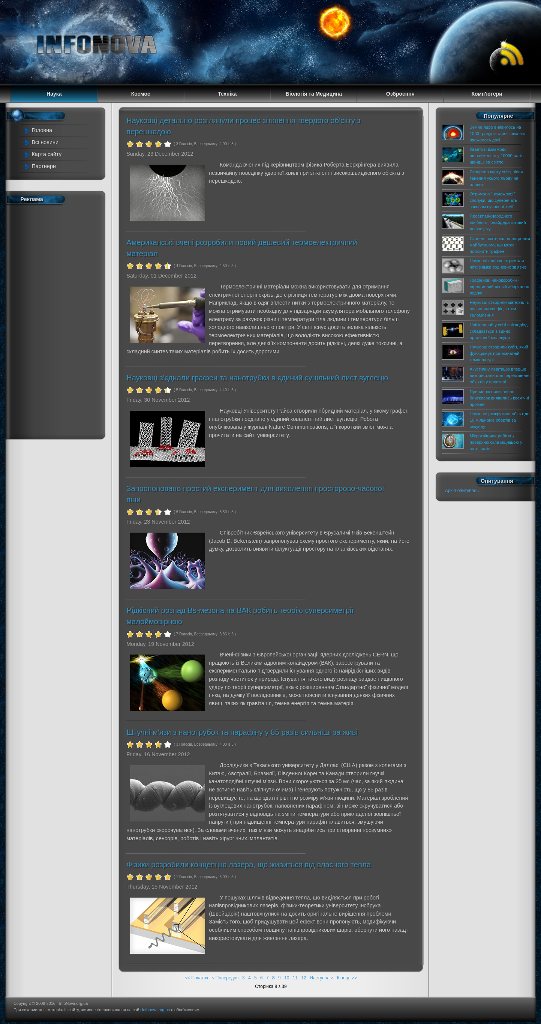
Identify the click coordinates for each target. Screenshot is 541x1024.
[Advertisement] (56, 320)
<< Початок (196, 977)
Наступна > (321, 977)
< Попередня (225, 977)
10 (286, 977)
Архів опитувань (462, 490)
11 (295, 977)
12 (303, 977)
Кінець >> (347, 977)
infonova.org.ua (156, 1009)
